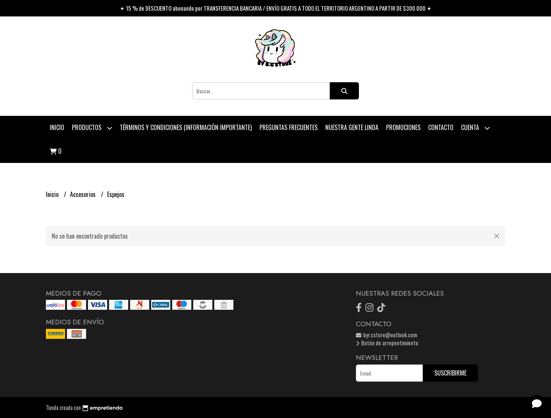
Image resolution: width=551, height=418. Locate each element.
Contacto (440, 127)
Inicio (57, 127)
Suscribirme (450, 372)
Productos (92, 128)
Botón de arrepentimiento (387, 343)
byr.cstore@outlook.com (386, 335)
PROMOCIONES (403, 127)
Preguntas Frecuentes (288, 127)
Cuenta (475, 128)
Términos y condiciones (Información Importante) (186, 127)
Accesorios (83, 194)
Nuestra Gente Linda (351, 127)
